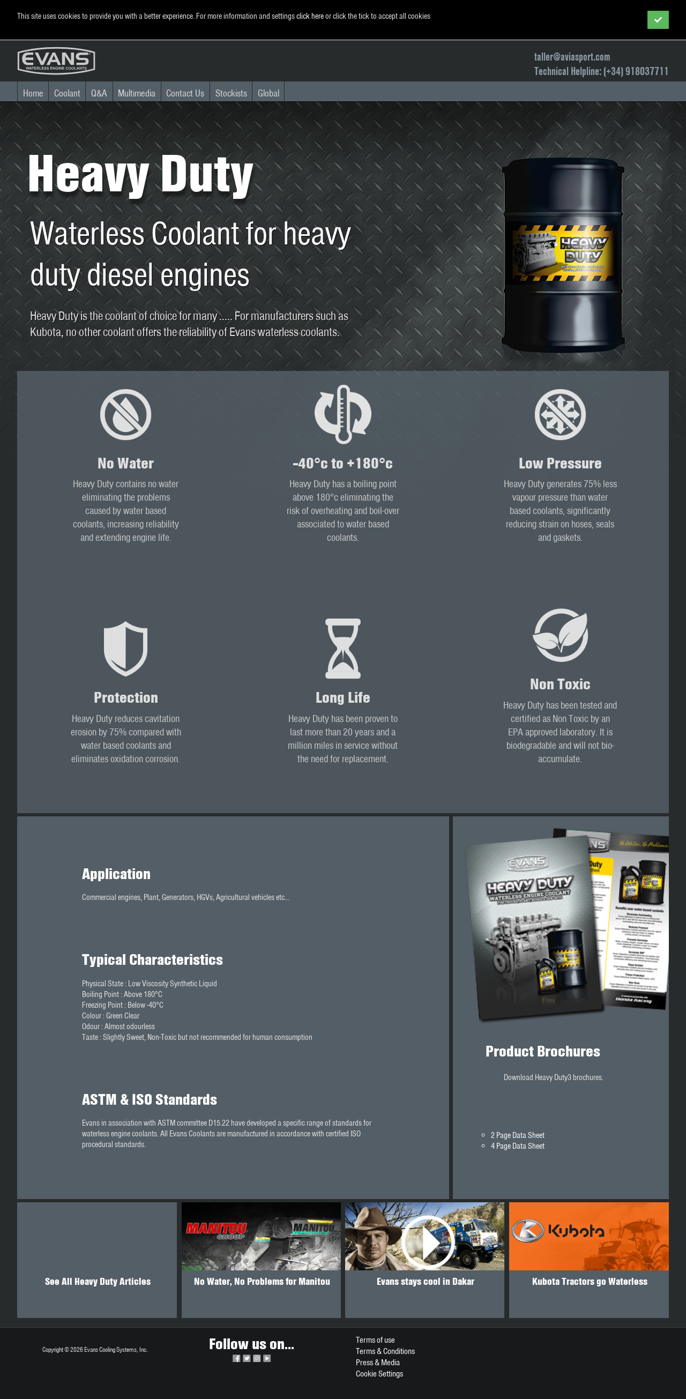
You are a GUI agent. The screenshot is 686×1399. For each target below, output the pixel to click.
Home (33, 93)
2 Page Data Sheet (518, 1135)
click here (310, 16)
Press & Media (378, 1362)
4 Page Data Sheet (518, 1146)
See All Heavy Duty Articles (98, 1281)
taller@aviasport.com (572, 56)
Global (268, 93)
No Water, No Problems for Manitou (262, 1281)
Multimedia (136, 93)
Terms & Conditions (385, 1351)
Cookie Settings (379, 1373)
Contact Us (185, 93)
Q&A (99, 93)
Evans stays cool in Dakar (425, 1281)
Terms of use (375, 1339)
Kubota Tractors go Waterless (589, 1281)
